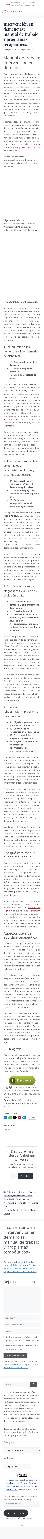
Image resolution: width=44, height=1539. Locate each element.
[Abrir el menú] (22, 1525)
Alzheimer (35, 144)
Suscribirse (26, 1176)
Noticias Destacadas (22, 1195)
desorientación (10, 419)
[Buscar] (33, 1384)
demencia (23, 144)
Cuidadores (12, 1192)
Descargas (23, 1192)
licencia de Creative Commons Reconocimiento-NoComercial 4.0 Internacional (22, 1486)
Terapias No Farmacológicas (17, 1199)
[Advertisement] (22, 193)
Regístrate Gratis (16, 1513)
